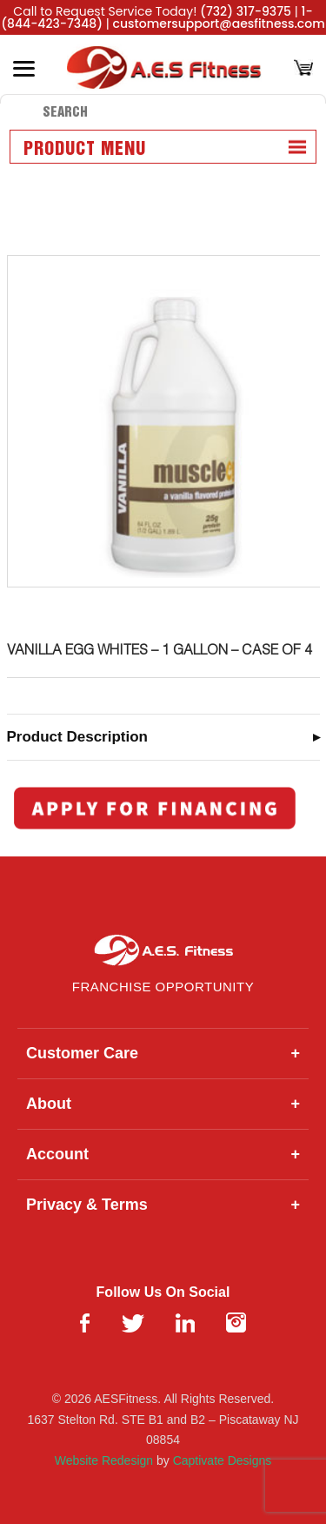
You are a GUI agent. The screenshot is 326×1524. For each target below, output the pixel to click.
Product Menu (84, 149)
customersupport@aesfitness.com (219, 23)
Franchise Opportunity (163, 986)
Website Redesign (104, 1460)
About (163, 1104)
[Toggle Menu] (24, 69)
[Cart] (303, 69)
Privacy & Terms (163, 1205)
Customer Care (163, 1053)
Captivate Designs (222, 1460)
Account (163, 1154)
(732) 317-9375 (245, 11)
